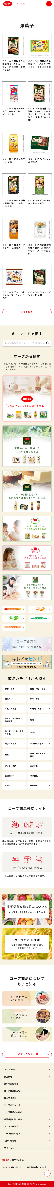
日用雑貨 (34, 785)
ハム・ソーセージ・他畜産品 (13, 719)
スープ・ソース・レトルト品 (14, 732)
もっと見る (26, 311)
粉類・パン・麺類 (37, 689)
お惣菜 (33, 732)
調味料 (8, 698)
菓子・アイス (10, 743)
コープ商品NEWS (12, 1090)
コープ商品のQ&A (12, 1133)
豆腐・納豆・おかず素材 (38, 754)
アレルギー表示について (15, 1126)
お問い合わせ (10, 1140)
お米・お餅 (35, 698)
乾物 (32, 719)
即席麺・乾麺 (35, 708)
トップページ (10, 1069)
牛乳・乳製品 (10, 708)
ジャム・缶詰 (10, 766)
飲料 (7, 754)
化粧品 (8, 785)
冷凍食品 (34, 775)
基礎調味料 (10, 775)
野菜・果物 (10, 689)
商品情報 (8, 1076)
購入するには (10, 1097)
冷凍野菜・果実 (36, 743)
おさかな (34, 766)
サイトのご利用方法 (10, 1167)
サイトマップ (10, 1147)
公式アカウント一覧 (26, 1054)
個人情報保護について (35, 1167)
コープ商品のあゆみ (13, 1112)
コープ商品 (13, 3)
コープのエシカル (12, 1105)
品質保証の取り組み (13, 1119)
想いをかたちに (11, 1083)
